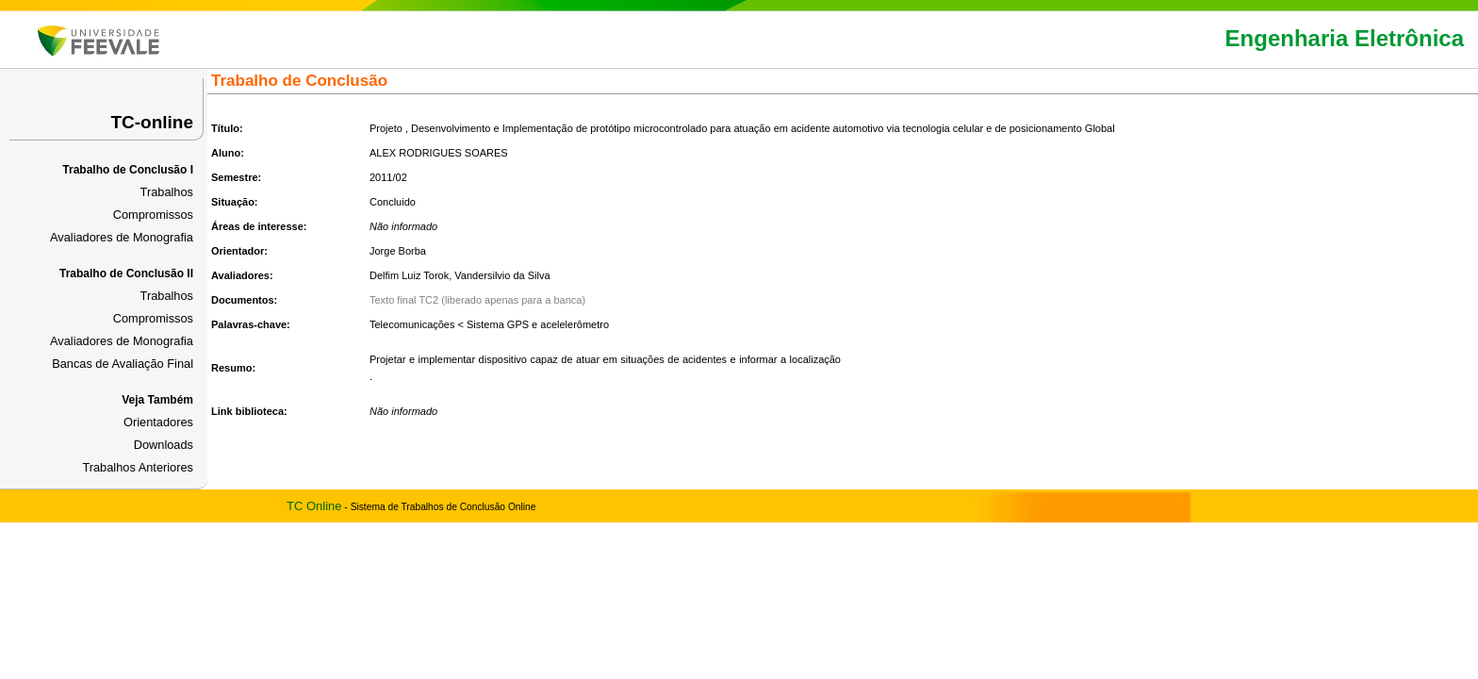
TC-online (151, 122)
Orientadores (158, 422)
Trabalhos (166, 192)
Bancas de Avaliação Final (122, 363)
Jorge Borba (398, 251)
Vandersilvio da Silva (502, 275)
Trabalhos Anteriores (137, 467)
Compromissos (153, 214)
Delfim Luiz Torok (409, 275)
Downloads (163, 445)
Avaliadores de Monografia (121, 237)
